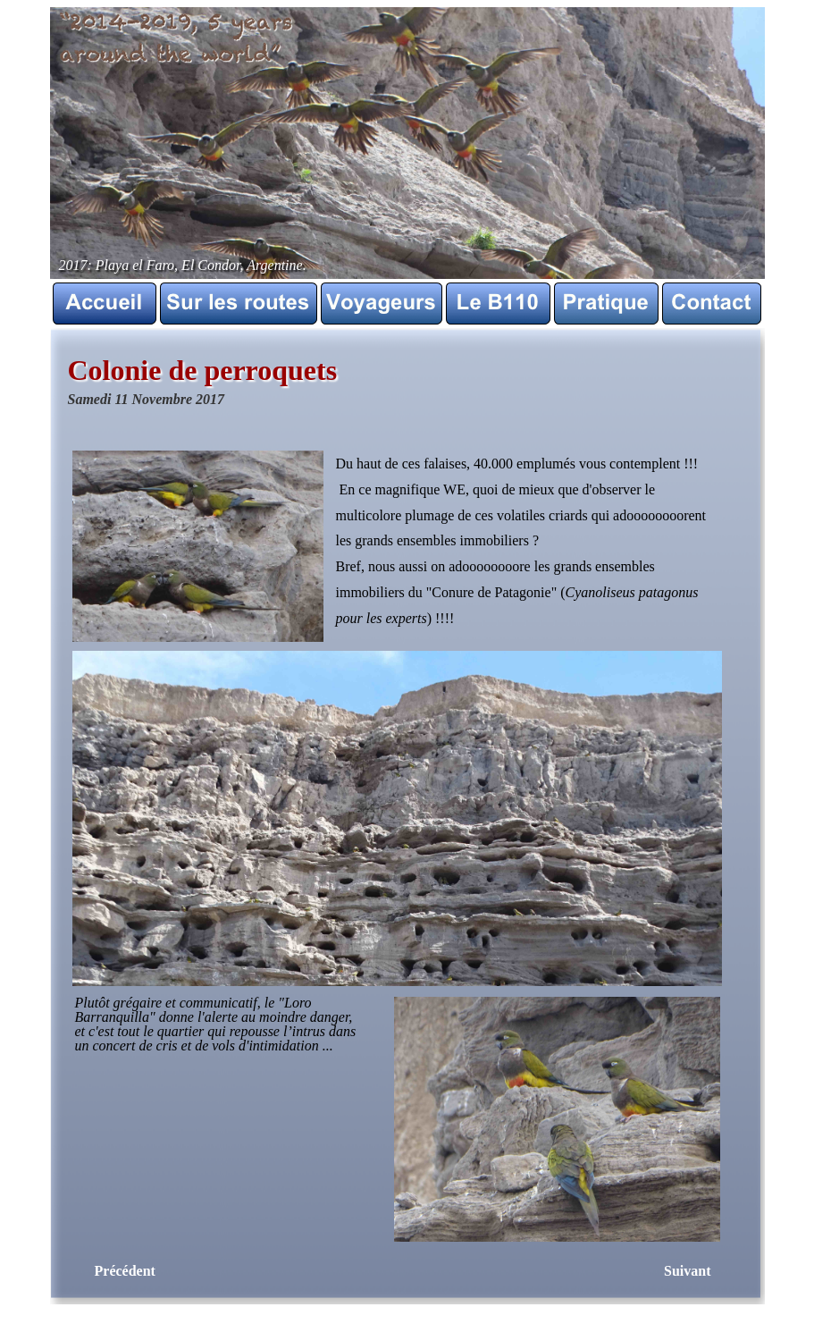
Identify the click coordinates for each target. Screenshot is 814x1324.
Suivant (687, 1270)
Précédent (125, 1270)
